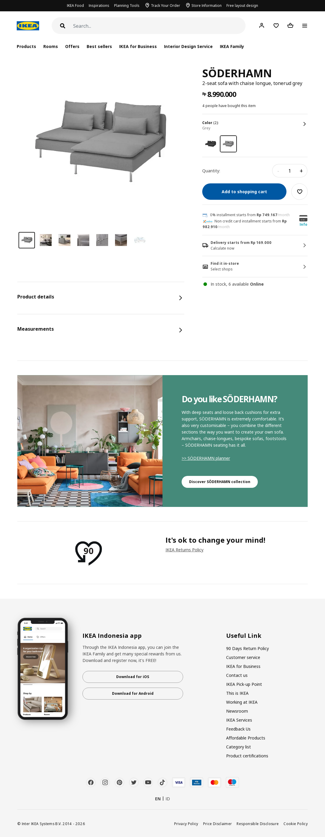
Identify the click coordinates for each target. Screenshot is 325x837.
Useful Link (243, 635)
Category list (238, 747)
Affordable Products (245, 738)
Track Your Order (165, 5)
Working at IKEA (241, 702)
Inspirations (99, 5)
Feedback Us (238, 729)
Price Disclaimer (217, 823)
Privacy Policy (186, 823)
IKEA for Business (138, 46)
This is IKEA (237, 693)
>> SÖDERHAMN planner (206, 458)
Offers (72, 46)
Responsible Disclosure (258, 823)
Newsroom (237, 711)
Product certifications (247, 756)
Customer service (243, 657)
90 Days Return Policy (247, 648)
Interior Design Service (188, 46)
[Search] (159, 26)
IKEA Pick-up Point (244, 684)
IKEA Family (232, 46)
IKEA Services (239, 720)
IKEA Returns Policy (184, 550)
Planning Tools (126, 5)
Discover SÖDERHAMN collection (219, 481)
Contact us (237, 675)
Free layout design (242, 5)
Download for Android (133, 693)
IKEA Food (75, 5)
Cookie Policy (295, 823)
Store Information (206, 5)
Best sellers (99, 46)
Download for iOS (132, 676)
